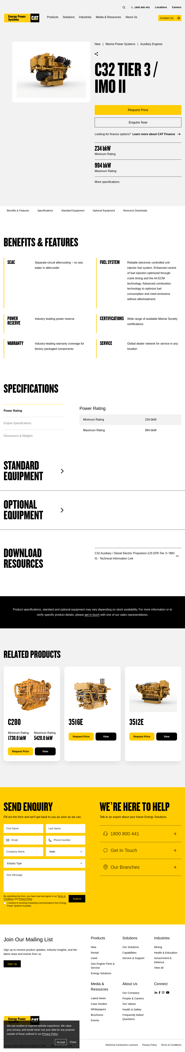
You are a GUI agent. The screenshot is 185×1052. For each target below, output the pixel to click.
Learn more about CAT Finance (156, 134)
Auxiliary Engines (151, 44)
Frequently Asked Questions (132, 1017)
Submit (77, 898)
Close (73, 1042)
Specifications (45, 210)
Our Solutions (130, 947)
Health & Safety (131, 1009)
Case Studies (99, 1003)
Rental (95, 952)
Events (95, 1020)
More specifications (107, 181)
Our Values (129, 1003)
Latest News (98, 998)
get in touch (92, 614)
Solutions (69, 17)
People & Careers (133, 998)
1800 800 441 (141, 7)
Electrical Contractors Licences (122, 1044)
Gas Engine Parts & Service (103, 965)
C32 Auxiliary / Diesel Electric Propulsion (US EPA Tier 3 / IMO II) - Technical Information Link (137, 556)
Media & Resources (108, 17)
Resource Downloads (135, 210)
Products (52, 17)
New (97, 44)
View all (158, 967)
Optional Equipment (104, 210)
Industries (85, 17)
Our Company (130, 992)
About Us (131, 17)
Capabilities (129, 952)
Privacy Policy (25, 899)
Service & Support (133, 958)
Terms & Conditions (171, 1044)
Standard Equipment (72, 210)
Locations (161, 7)
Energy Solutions (101, 973)
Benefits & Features (18, 210)
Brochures (97, 1014)
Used (94, 958)
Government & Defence (163, 960)
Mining (158, 947)
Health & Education (165, 952)
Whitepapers (98, 1009)
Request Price (20, 751)
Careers (176, 7)
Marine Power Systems (120, 44)
